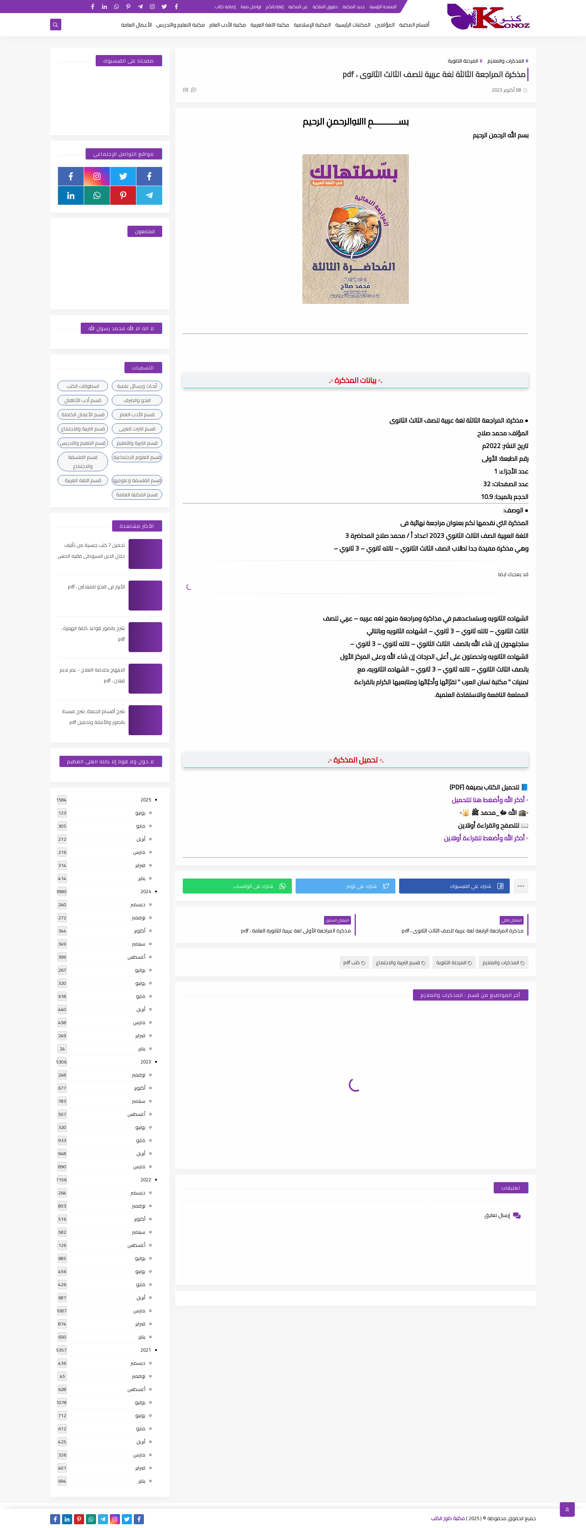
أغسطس (136, 956)
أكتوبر (139, 930)
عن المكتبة (298, 6)
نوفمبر (138, 917)
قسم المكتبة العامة (137, 494)
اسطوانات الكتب (83, 385)
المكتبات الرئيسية (352, 25)
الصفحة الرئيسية (383, 6)
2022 (146, 1179)
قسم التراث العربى (136, 428)
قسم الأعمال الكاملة (83, 414)
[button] (454, 886)
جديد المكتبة (354, 6)
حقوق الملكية (325, 6)
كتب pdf (354, 962)
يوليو (140, 969)
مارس (139, 851)
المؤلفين (385, 25)
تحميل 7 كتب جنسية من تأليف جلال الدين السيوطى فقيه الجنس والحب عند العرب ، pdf (91, 556)
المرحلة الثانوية (463, 60)
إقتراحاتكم (275, 6)
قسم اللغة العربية (83, 480)
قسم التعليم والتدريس (83, 442)
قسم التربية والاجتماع (401, 962)
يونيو (140, 812)
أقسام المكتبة (414, 25)
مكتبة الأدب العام (227, 25)
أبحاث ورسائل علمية (137, 385)
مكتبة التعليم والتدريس (180, 25)
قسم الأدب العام (137, 414)
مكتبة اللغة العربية (269, 25)
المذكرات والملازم (505, 60)
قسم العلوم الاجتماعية (137, 457)
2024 (146, 891)
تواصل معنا (251, 6)
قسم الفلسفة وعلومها (137, 480)
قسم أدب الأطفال (82, 400)
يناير (141, 878)
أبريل (140, 838)
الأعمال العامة (136, 25)
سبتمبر (138, 943)
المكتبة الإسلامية (312, 25)
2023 (146, 1061)
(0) (189, 89)
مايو (140, 825)
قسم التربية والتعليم (137, 442)
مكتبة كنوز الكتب (448, 1518)
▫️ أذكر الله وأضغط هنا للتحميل (490, 800)
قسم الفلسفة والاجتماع (83, 462)
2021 (146, 1349)
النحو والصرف (137, 400)
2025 (146, 799)
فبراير (140, 865)
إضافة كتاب (225, 6)
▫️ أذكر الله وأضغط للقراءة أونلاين (486, 838)
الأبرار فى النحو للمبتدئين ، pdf (96, 586)
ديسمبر (137, 904)
